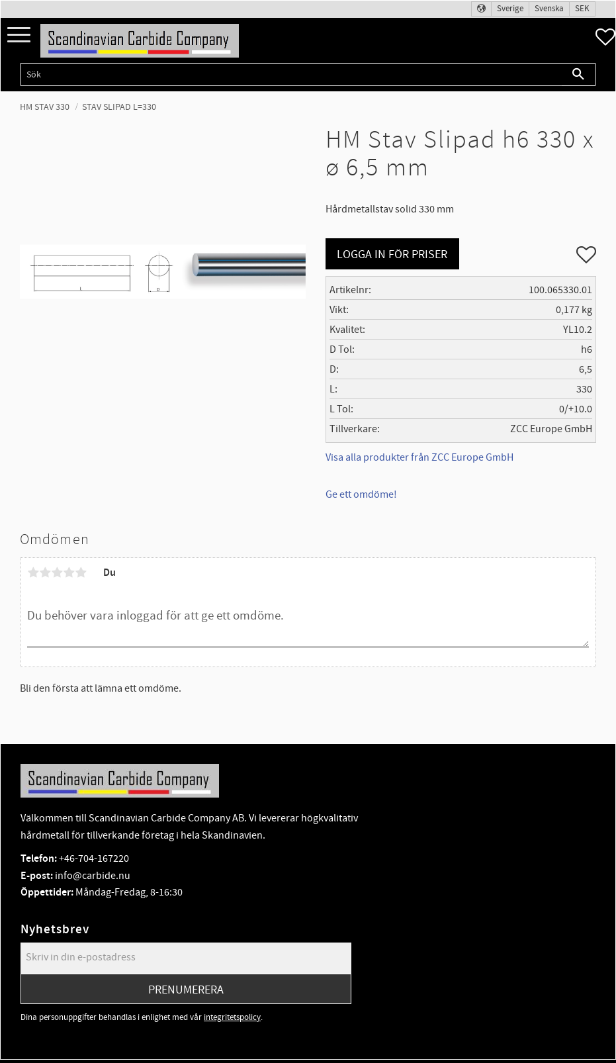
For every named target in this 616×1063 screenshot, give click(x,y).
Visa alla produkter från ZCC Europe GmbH (419, 457)
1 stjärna (33, 572)
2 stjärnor (45, 572)
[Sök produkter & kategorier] (291, 74)
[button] (18, 35)
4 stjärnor (69, 572)
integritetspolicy (232, 1017)
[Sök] (578, 74)
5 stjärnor (81, 572)
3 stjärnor (57, 572)
